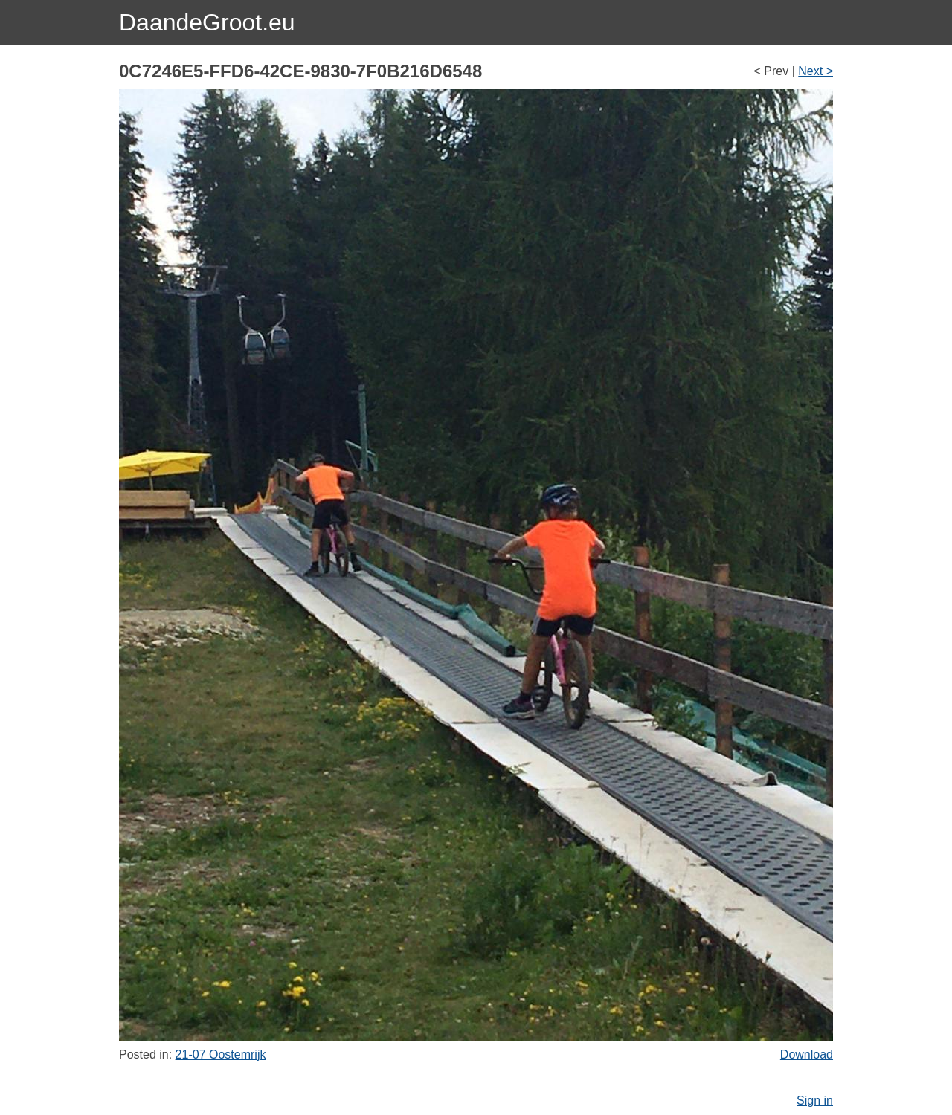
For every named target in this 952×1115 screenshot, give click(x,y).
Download (806, 1054)
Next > (815, 71)
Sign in (815, 1100)
